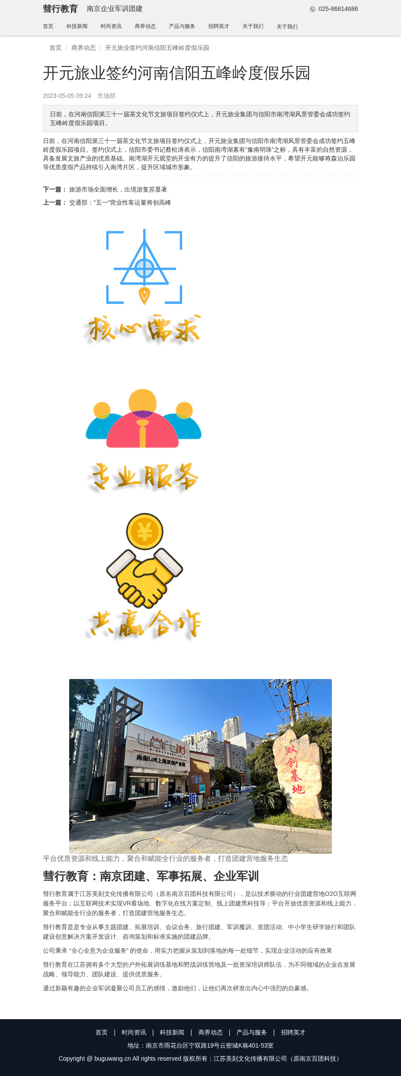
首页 (48, 26)
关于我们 (253, 26)
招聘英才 (218, 26)
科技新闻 (77, 26)
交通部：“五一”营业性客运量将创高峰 (120, 202)
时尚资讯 (111, 26)
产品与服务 (182, 26)
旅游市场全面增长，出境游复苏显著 (118, 189)
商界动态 (145, 26)
